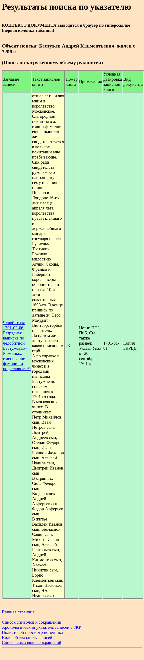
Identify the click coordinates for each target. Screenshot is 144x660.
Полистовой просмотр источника (32, 632)
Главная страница (18, 611)
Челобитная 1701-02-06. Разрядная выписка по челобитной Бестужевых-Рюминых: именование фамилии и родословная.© (17, 345)
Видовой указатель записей (27, 637)
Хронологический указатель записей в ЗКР (41, 627)
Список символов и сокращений (31, 622)
